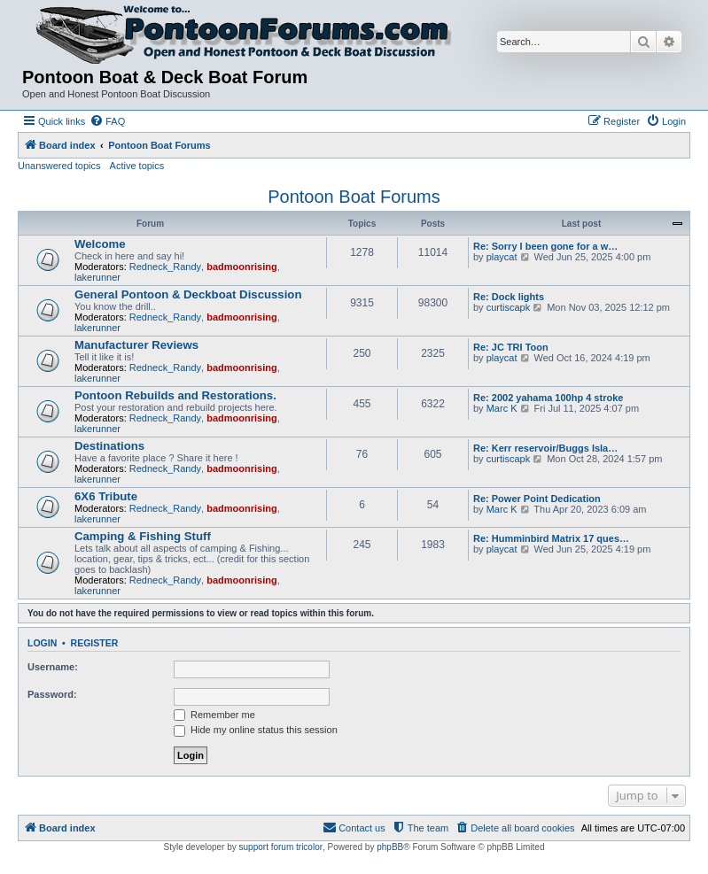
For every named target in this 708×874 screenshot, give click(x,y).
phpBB (390, 847)
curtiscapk (508, 307)
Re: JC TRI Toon (511, 347)
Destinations (109, 445)
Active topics (137, 165)
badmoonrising (241, 266)
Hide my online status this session (256, 729)
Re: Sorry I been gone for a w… (545, 246)
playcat (501, 256)
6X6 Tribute (105, 496)
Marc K (501, 408)
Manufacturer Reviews (136, 345)
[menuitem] (107, 121)
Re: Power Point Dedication (537, 498)
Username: (52, 666)
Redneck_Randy (165, 266)
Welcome (100, 244)
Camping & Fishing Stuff (142, 536)
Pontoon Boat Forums (354, 196)
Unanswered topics (59, 165)
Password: (52, 694)
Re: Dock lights (508, 296)
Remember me (214, 714)
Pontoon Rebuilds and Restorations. (175, 395)
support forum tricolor (281, 847)
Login (42, 643)
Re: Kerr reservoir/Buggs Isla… (545, 448)
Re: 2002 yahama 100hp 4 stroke (548, 397)
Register (95, 643)
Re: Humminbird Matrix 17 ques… (551, 538)
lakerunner (97, 277)
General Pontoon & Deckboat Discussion (187, 294)
